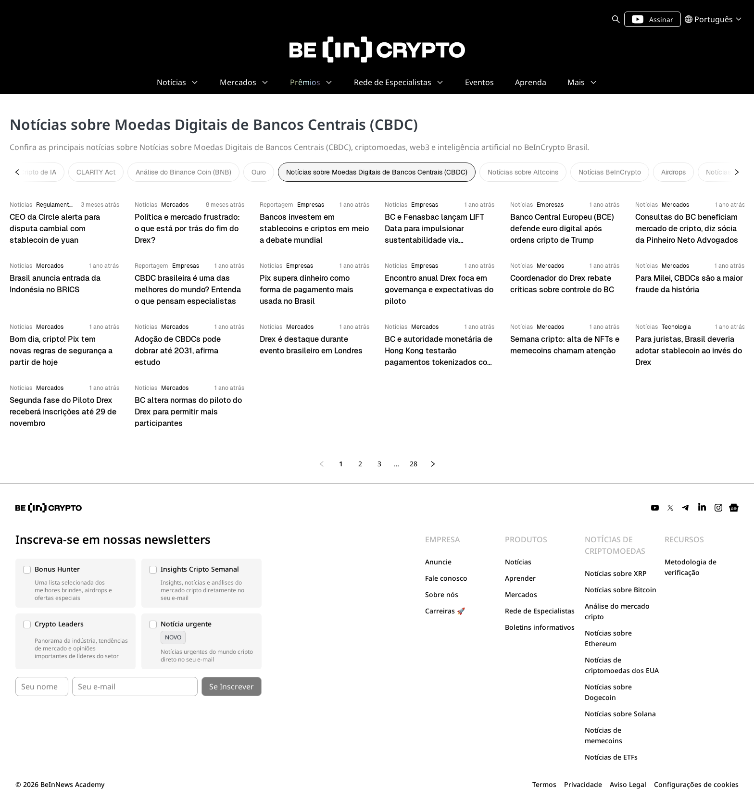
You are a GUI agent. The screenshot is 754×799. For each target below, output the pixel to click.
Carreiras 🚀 (445, 610)
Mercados (521, 594)
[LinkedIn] (702, 507)
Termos (544, 784)
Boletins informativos (540, 627)
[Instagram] (718, 507)
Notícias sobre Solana (620, 713)
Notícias (518, 561)
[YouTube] (655, 507)
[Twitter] (670, 507)
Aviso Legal (628, 784)
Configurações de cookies (696, 784)
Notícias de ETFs (611, 757)
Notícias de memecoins (603, 735)
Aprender (520, 578)
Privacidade (583, 784)
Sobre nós (441, 594)
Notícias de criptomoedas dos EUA (622, 665)
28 (413, 463)
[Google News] (734, 507)
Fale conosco (446, 578)
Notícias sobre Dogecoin (608, 692)
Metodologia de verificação (690, 567)
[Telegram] (686, 507)
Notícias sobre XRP (616, 573)
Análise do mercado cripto (617, 611)
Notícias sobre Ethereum (608, 638)
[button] (75, 583)
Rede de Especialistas (540, 610)
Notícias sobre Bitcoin (620, 589)
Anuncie (438, 561)
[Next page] (432, 464)
